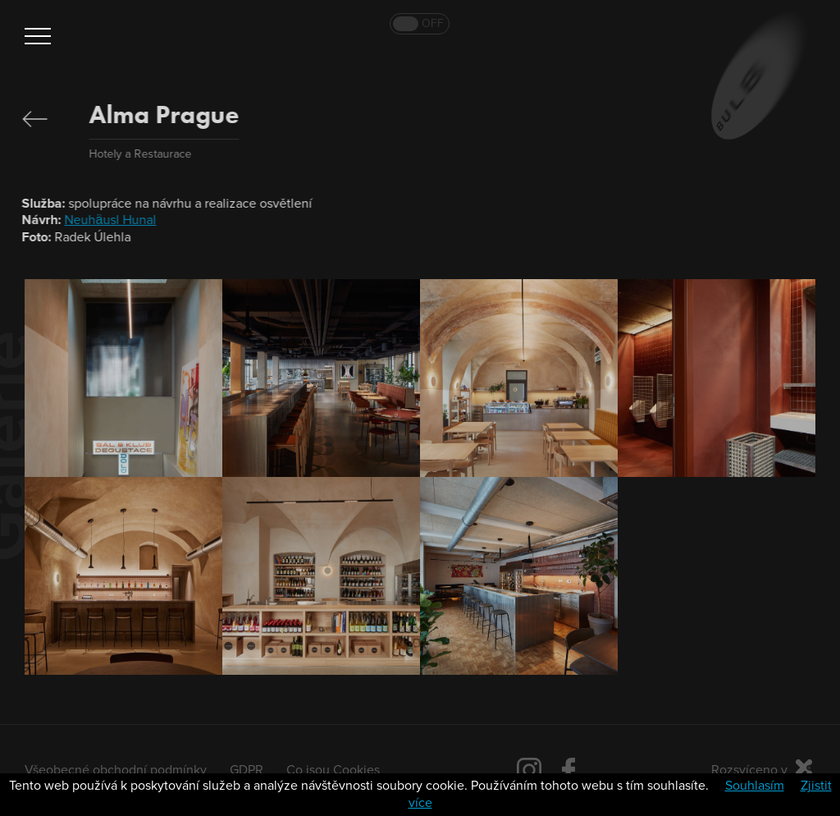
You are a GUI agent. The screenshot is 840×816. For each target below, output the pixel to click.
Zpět (34, 119)
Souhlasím (754, 785)
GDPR (246, 770)
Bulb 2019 (768, 71)
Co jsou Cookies (333, 770)
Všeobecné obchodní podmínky (116, 770)
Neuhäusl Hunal (109, 220)
